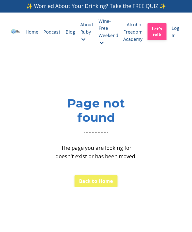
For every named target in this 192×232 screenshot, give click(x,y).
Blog (70, 32)
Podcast (51, 32)
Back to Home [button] (96, 181)
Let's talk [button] (157, 32)
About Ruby (87, 32)
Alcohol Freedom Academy (132, 32)
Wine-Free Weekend (108, 31)
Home (32, 32)
